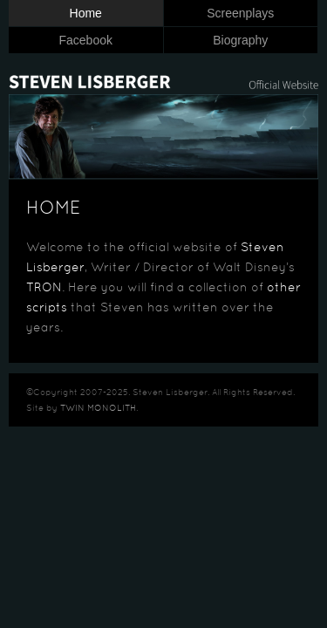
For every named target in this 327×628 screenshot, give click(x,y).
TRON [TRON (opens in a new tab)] (44, 288)
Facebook (85, 40)
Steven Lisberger (163, 74)
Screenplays (240, 13)
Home (86, 13)
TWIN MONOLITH (98, 409)
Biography (240, 40)
